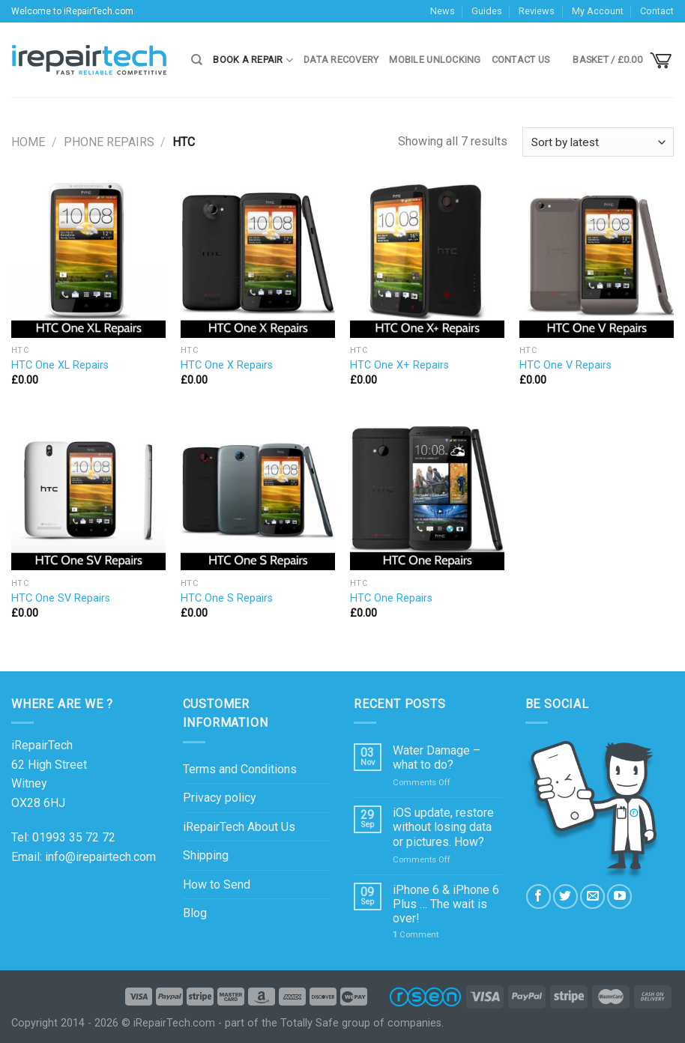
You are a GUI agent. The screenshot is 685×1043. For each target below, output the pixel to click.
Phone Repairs (109, 142)
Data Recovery (341, 59)
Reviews (537, 10)
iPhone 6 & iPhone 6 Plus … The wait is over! (446, 904)
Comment (415, 935)
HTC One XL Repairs (60, 365)
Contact (657, 10)
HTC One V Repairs (565, 365)
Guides (486, 10)
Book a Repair (253, 60)
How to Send (216, 884)
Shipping (206, 855)
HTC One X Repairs (227, 365)
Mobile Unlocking (434, 59)
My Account (598, 10)
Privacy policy (219, 797)
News (442, 10)
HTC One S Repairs (227, 598)
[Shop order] (598, 142)
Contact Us (521, 59)
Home (28, 142)
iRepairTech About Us (239, 827)
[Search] (196, 60)
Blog (195, 913)
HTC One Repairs (391, 598)
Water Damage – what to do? (436, 757)
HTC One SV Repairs (60, 598)
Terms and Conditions (240, 769)
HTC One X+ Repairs (399, 365)
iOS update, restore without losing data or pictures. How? (443, 826)
